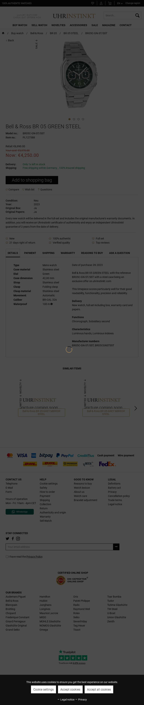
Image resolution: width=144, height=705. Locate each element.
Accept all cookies (99, 689)
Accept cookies (70, 689)
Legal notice (65, 699)
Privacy (81, 699)
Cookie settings (43, 689)
